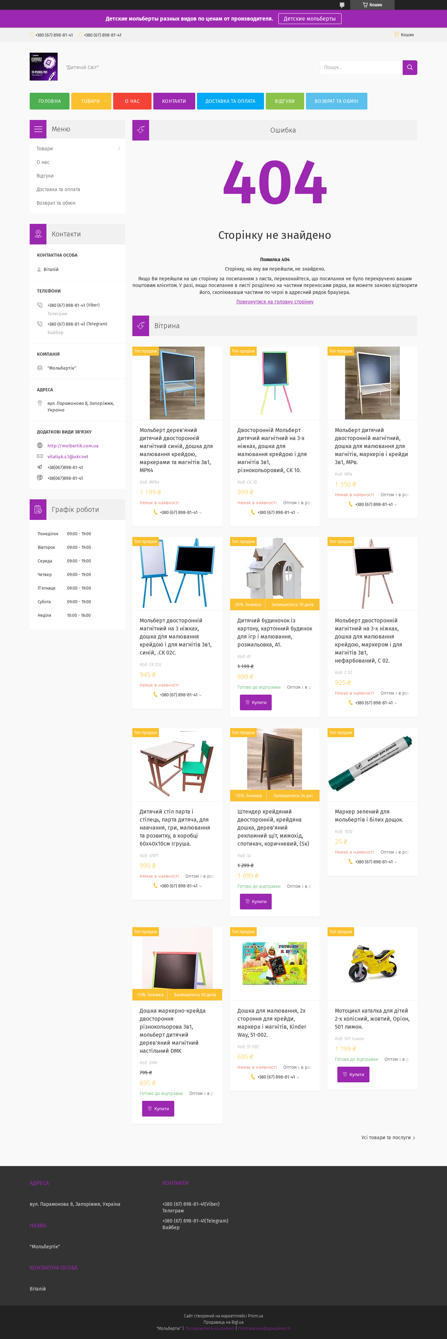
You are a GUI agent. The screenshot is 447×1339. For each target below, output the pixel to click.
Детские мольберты (310, 18)
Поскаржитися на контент (209, 1328)
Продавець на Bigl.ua (223, 1322)
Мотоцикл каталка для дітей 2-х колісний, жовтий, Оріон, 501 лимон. (372, 1018)
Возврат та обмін (337, 101)
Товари (90, 101)
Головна (49, 101)
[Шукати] (410, 67)
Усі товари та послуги (386, 1138)
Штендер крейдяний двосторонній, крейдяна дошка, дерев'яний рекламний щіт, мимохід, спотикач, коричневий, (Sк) (273, 827)
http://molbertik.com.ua (72, 445)
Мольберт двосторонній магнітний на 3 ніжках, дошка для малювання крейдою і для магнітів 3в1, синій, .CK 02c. (176, 636)
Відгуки (285, 101)
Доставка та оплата (230, 101)
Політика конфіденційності (264, 1328)
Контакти (174, 101)
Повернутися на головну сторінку (275, 302)
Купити (259, 702)
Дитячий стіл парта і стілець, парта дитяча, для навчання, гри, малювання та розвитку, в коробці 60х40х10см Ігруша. (175, 827)
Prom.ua (255, 1316)
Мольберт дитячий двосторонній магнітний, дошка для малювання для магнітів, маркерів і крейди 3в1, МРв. (371, 446)
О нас (132, 101)
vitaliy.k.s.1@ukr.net (67, 456)
